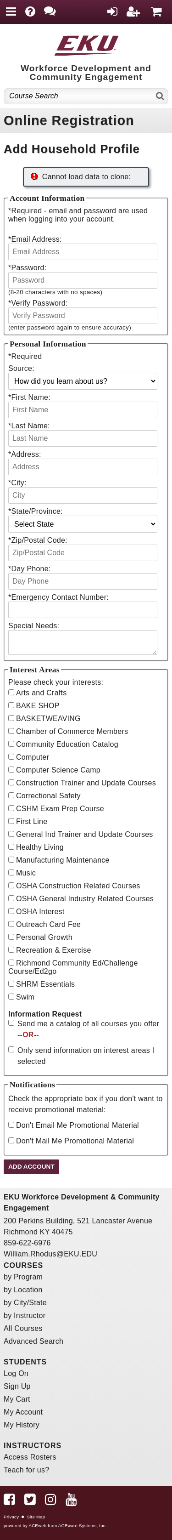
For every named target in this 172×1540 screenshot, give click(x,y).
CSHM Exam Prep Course (60, 809)
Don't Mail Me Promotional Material (75, 1141)
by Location (23, 1290)
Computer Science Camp (58, 770)
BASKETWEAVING (48, 718)
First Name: (29, 397)
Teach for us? (26, 1470)
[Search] (160, 96)
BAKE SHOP (38, 706)
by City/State (25, 1303)
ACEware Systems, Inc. (82, 1525)
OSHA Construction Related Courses (78, 886)
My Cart (17, 1399)
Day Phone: (29, 569)
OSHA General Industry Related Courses (85, 899)
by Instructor (24, 1315)
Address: (24, 454)
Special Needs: (33, 626)
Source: (21, 368)
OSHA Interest (40, 911)
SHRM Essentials (45, 984)
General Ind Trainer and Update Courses (84, 834)
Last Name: (29, 426)
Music (26, 873)
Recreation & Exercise (53, 950)
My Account (23, 1412)
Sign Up (17, 1386)
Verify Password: (38, 303)
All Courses (23, 1328)
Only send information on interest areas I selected (85, 1055)
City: (17, 483)
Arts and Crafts (41, 693)
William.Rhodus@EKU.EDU (50, 1254)
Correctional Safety (48, 796)
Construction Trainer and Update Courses (86, 783)
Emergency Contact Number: (58, 597)
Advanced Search (33, 1341)
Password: (27, 268)
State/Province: (35, 511)
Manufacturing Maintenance (63, 860)
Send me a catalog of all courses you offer (88, 1029)
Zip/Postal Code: (37, 540)
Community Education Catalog (67, 744)
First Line (31, 821)
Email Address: (35, 239)
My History (21, 1425)
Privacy (11, 1516)
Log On (16, 1373)
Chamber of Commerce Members (72, 731)
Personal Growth (44, 937)
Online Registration (69, 120)
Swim (25, 997)
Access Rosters (30, 1457)
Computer (32, 757)
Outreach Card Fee (48, 924)
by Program (23, 1277)
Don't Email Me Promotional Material (77, 1125)
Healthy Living (40, 847)
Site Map (36, 1516)
